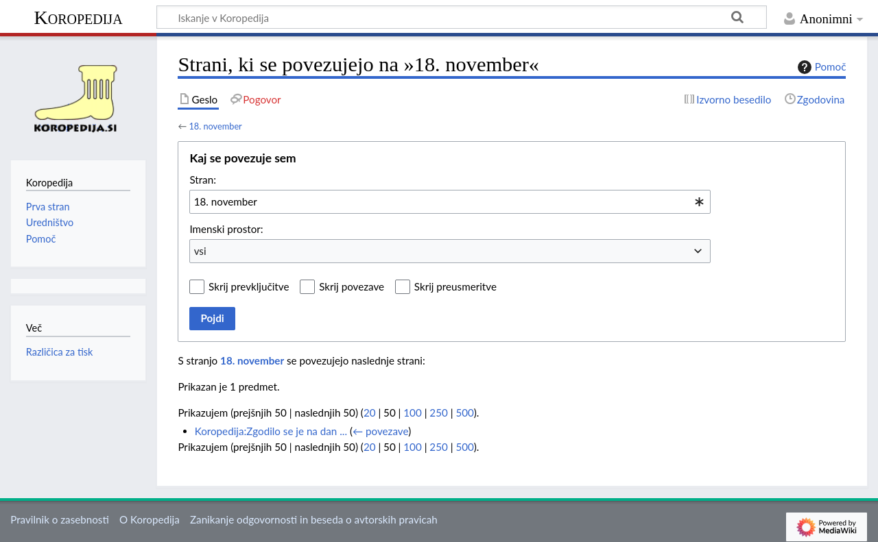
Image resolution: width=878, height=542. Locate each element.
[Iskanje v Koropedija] (461, 17)
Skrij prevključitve (249, 286)
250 (438, 412)
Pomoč (820, 67)
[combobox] (450, 201)
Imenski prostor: (226, 229)
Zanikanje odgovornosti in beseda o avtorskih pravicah (314, 519)
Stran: (202, 179)
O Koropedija (149, 519)
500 (464, 412)
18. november (215, 126)
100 (412, 412)
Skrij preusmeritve (455, 286)
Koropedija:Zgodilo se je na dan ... (271, 431)
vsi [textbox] (200, 251)
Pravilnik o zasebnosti (59, 519)
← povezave (380, 431)
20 (370, 412)
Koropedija (78, 17)
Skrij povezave (351, 286)
